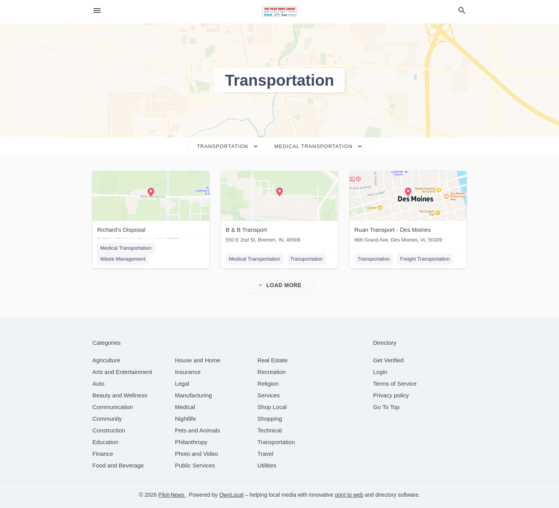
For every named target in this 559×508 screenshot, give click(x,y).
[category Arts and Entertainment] (122, 372)
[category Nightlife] (185, 418)
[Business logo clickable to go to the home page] (279, 12)
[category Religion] (267, 383)
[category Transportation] (276, 442)
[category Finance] (102, 453)
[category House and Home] (198, 360)
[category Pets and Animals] (197, 430)
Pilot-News (172, 495)
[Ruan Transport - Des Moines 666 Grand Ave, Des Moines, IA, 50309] (408, 208)
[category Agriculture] (106, 360)
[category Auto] (98, 383)
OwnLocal (231, 495)
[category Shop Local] (272, 407)
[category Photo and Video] (196, 453)
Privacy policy (391, 395)
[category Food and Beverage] (118, 465)
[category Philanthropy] (191, 442)
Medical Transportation (126, 248)
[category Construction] (108, 430)
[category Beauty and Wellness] (119, 395)
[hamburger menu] (97, 11)
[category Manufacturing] (193, 395)
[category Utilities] (266, 465)
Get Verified (388, 360)
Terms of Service (395, 383)
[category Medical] (185, 407)
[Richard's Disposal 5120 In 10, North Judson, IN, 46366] (151, 208)
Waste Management (122, 259)
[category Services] (268, 395)
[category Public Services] (195, 465)
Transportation (306, 259)
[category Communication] (112, 407)
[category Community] (107, 418)
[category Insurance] (188, 372)
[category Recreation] (271, 372)
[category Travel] (265, 453)
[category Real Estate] (272, 360)
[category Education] (105, 442)
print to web (349, 495)
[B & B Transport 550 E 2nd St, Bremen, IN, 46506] (279, 208)
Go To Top (386, 407)
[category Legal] (182, 383)
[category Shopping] (269, 418)
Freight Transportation (424, 259)
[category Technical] (269, 430)
